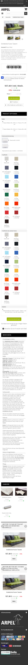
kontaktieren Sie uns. (8, 411)
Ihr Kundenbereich (7, 630)
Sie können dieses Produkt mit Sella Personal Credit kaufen (14, 78)
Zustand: (3, 47)
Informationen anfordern (15, 105)
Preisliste (15, 102)
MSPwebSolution (17, 656)
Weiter (22, 39)
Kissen (22, 415)
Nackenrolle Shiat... (7, 513)
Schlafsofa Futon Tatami (14, 550)
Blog (24, 5)
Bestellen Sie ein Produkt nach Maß (16, 329)
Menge (8, 93)
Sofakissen (21, 497)
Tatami (4, 422)
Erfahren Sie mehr (20, 3)
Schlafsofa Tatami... (7, 497)
